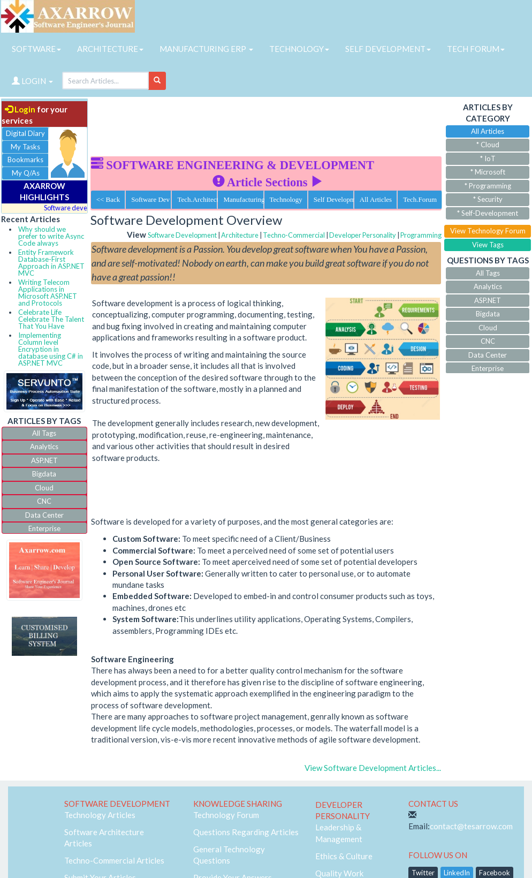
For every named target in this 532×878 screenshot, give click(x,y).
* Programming (488, 185)
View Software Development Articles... (373, 768)
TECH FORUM (476, 49)
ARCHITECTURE (110, 49)
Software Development (182, 235)
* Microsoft (487, 172)
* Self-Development (487, 213)
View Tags (488, 244)
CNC (44, 501)
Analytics (44, 446)
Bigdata (44, 474)
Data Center (44, 515)
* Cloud (487, 144)
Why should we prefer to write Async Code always (51, 236)
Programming (421, 235)
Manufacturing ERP (243, 199)
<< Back (108, 199)
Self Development (334, 199)
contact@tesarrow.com (471, 826)
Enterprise (44, 528)
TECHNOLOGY (299, 49)
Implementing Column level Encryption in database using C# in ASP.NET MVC (50, 349)
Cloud (44, 487)
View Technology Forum (488, 230)
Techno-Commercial (294, 235)
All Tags (44, 433)
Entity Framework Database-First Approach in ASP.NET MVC (51, 262)
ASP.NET (44, 460)
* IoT (488, 158)
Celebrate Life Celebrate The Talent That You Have (51, 319)
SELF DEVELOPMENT (388, 49)
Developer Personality (362, 235)
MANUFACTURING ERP (206, 49)
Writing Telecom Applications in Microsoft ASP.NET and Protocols (47, 292)
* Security (488, 199)
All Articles (376, 199)
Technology (286, 199)
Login (20, 109)
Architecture (240, 235)
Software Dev (150, 199)
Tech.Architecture (197, 199)
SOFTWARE (36, 49)
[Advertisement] (285, 123)
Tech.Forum (420, 199)
